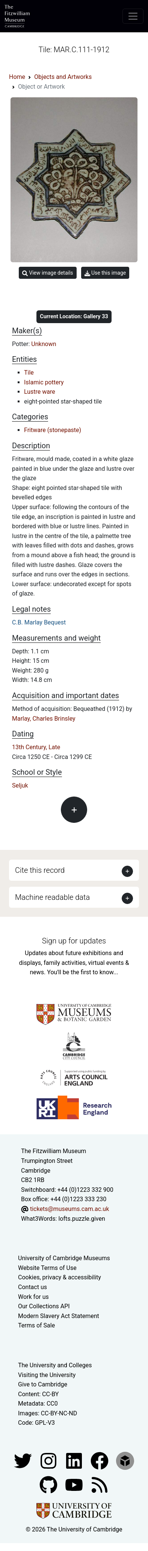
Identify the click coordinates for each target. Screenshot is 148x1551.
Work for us (33, 1296)
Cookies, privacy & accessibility (59, 1277)
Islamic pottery (44, 382)
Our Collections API (44, 1306)
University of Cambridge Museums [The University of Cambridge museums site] (64, 1258)
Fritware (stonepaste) (52, 430)
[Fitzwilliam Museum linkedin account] (100, 1460)
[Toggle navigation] (132, 16)
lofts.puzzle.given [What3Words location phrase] (81, 1218)
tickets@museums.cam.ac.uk (69, 1208)
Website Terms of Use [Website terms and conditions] (47, 1267)
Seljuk (20, 785)
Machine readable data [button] (52, 897)
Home (17, 76)
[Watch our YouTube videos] (75, 1484)
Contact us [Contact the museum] (32, 1287)
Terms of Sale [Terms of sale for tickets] (36, 1325)
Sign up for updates (74, 940)
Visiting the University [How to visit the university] (47, 1375)
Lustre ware (39, 391)
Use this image (105, 273)
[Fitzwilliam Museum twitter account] (23, 1460)
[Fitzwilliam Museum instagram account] (49, 1460)
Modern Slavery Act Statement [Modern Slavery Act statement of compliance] (58, 1316)
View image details (47, 273)
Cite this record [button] (40, 870)
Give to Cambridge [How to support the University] (42, 1384)
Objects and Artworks (63, 76)
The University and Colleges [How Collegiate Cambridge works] (55, 1365)
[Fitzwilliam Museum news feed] (100, 1484)
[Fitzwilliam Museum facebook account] (75, 1460)
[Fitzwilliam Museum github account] (49, 1484)
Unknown (43, 344)
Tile (29, 372)
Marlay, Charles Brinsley (44, 718)
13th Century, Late (36, 747)
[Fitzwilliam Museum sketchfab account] (125, 1460)
